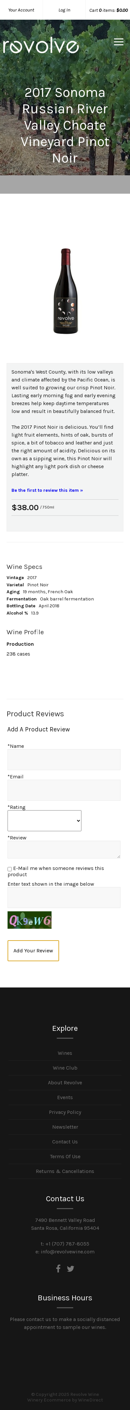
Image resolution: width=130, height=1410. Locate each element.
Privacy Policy (65, 1112)
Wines (65, 1053)
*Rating (17, 807)
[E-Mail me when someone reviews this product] (10, 869)
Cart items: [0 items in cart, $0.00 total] (108, 10)
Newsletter (65, 1127)
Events (65, 1097)
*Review (17, 838)
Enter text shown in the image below (51, 884)
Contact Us (65, 1142)
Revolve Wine (41, 50)
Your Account (21, 10)
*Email (16, 776)
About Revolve (65, 1082)
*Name (16, 746)
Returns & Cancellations (65, 1171)
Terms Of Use (65, 1156)
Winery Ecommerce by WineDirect (65, 1400)
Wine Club (65, 1068)
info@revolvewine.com (68, 1251)
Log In (64, 10)
